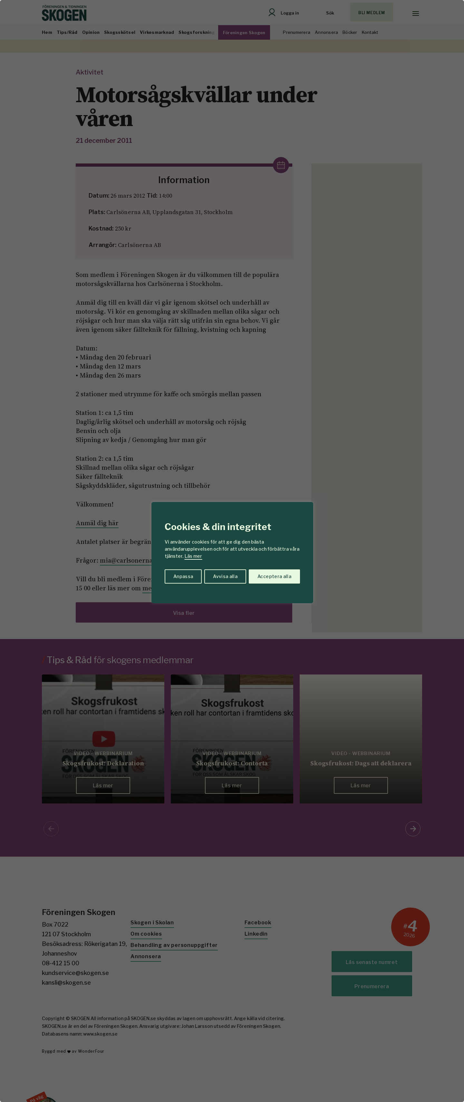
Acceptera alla (274, 576)
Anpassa (183, 576)
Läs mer (193, 556)
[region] (232, 551)
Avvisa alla (225, 576)
